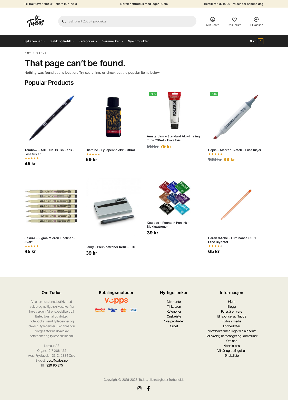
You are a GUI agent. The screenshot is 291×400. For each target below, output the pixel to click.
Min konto (212, 22)
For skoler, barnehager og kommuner (231, 336)
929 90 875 (54, 365)
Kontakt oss (231, 346)
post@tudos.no (57, 360)
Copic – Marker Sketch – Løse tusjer (234, 150)
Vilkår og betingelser (231, 351)
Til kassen (256, 22)
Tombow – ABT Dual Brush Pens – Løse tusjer (49, 152)
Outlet (174, 326)
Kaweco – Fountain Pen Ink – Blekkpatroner (168, 225)
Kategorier (174, 311)
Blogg (231, 306)
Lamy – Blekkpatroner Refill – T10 (110, 247)
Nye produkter (174, 321)
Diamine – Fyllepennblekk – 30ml (110, 150)
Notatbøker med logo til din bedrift (231, 331)
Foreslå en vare (231, 311)
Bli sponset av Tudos (231, 316)
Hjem (28, 52)
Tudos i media (231, 321)
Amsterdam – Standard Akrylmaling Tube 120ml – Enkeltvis (173, 138)
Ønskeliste (234, 22)
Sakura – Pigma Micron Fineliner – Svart (50, 240)
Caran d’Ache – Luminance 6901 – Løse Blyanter (233, 240)
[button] (256, 41)
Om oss (231, 341)
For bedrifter (231, 326)
